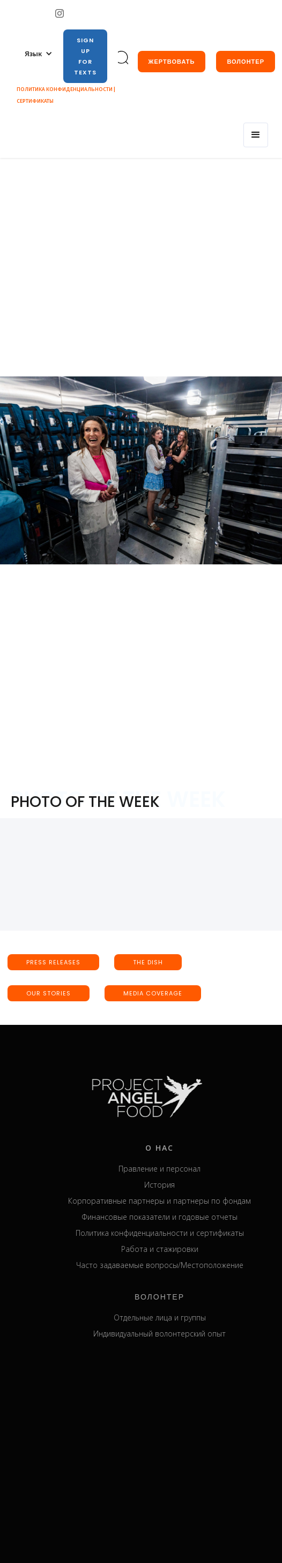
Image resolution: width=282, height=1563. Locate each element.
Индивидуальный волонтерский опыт (171, 1333)
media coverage (152, 993)
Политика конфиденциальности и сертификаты (171, 1233)
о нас (171, 1148)
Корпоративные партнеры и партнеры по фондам (171, 1201)
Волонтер (245, 61)
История (171, 1185)
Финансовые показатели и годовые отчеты (171, 1217)
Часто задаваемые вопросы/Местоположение (171, 1265)
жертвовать (172, 61)
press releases (53, 962)
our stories (48, 993)
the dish (148, 962)
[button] (38, 53)
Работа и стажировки (171, 1249)
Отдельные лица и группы (171, 1317)
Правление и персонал (171, 1169)
